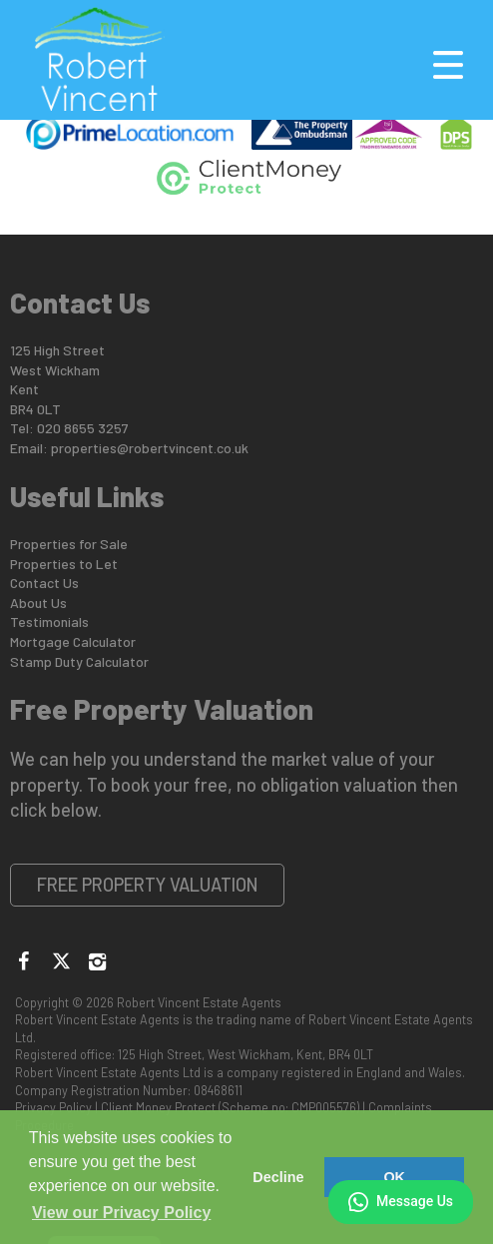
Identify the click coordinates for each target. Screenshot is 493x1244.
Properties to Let (64, 563)
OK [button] (394, 1177)
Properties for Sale (69, 543)
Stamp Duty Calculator (79, 661)
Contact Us (44, 582)
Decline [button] (277, 1177)
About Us (38, 602)
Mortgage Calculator (73, 641)
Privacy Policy (53, 1107)
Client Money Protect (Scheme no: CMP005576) (230, 1107)
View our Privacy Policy (121, 1212)
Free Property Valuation (147, 885)
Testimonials (49, 621)
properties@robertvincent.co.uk (149, 447)
